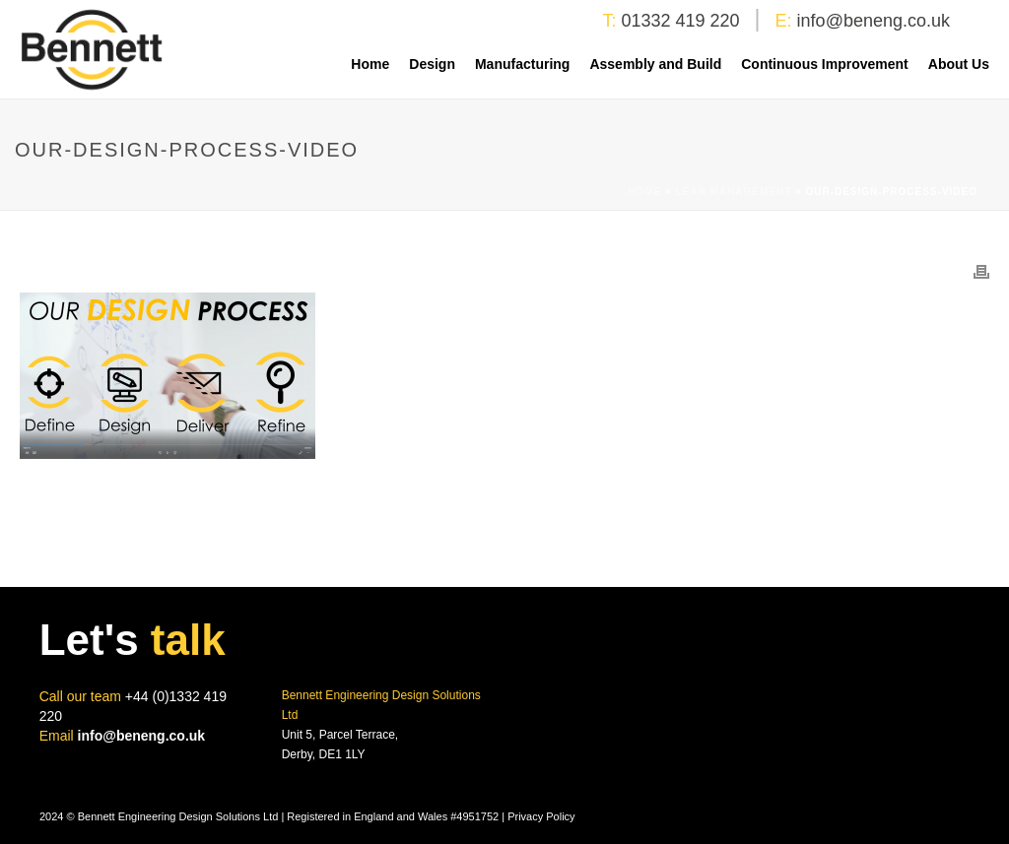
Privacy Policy (540, 816)
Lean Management (734, 191)
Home (370, 64)
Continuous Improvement (824, 64)
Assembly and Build (655, 64)
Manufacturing (522, 64)
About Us (958, 64)
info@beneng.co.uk (873, 21)
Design (432, 64)
